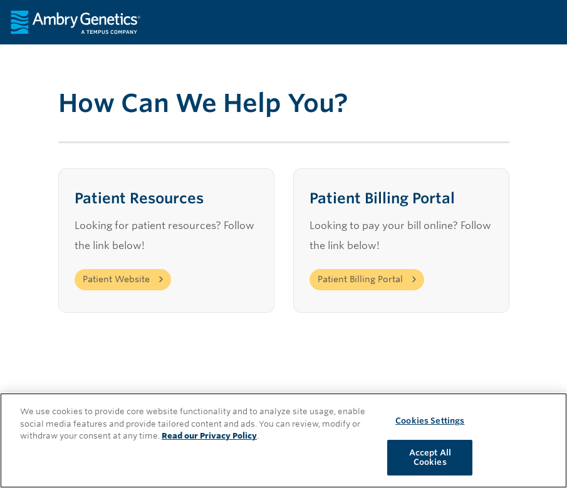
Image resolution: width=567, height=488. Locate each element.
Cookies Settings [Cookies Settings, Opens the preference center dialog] (429, 420)
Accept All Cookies (430, 457)
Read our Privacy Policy (209, 435)
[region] (283, 440)
